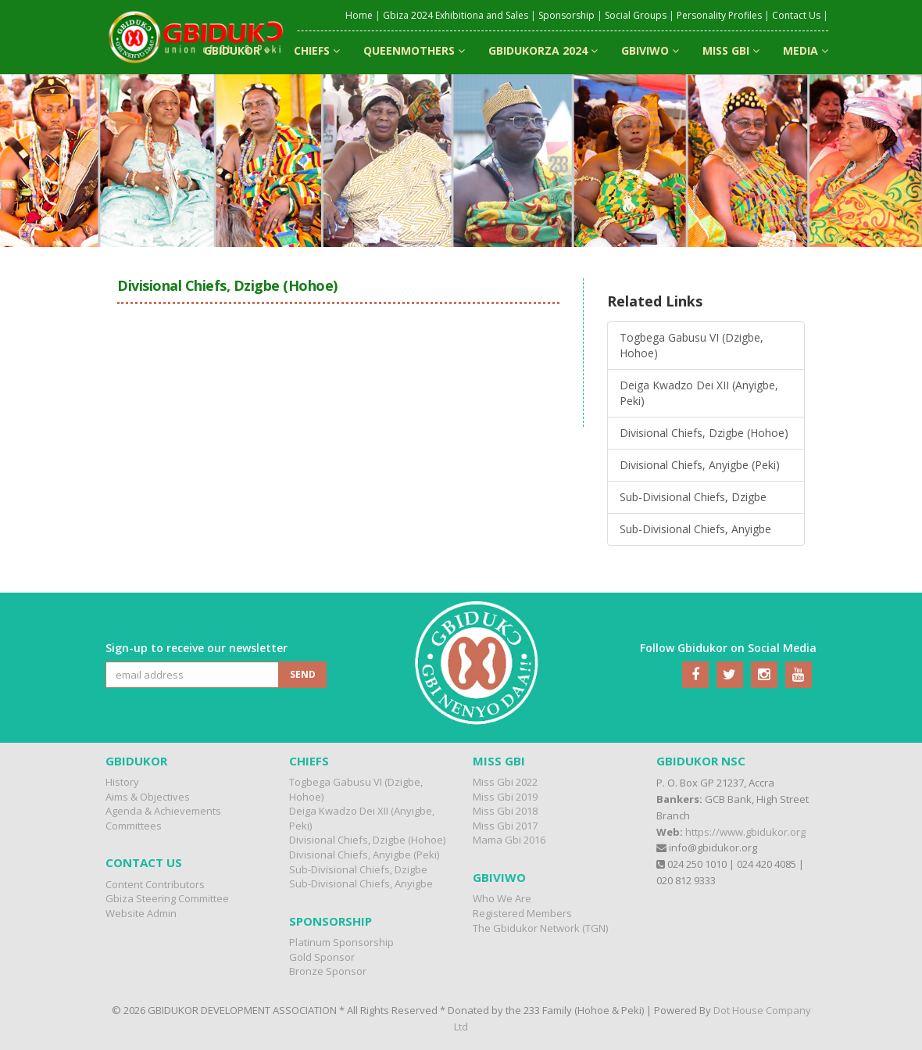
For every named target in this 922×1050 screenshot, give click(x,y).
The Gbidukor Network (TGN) (540, 928)
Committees (133, 826)
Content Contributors (155, 884)
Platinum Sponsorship (341, 942)
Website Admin (141, 913)
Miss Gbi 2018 (505, 811)
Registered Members (522, 913)
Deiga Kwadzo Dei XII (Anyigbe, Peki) (699, 393)
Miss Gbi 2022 (505, 782)
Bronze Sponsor (327, 971)
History (122, 782)
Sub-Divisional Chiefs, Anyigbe (695, 528)
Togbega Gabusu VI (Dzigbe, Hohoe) (691, 345)
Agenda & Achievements (163, 811)
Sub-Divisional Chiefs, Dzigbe (693, 496)
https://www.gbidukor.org (745, 832)
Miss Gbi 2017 (505, 826)
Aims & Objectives (147, 797)
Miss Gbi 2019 (505, 797)
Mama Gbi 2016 (509, 840)
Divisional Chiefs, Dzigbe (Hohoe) (704, 432)
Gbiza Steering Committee (167, 898)
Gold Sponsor (322, 957)
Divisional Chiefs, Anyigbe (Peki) (700, 464)
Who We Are (502, 898)
